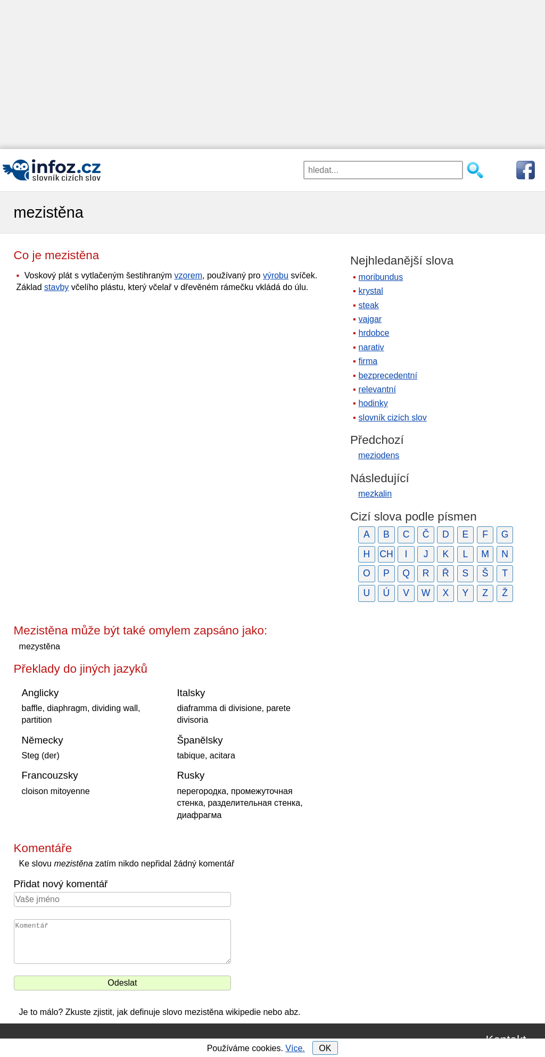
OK (325, 1048)
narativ (371, 347)
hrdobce (374, 332)
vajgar (370, 319)
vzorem (188, 275)
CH (386, 554)
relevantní (377, 389)
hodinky (373, 403)
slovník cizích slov (393, 417)
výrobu (275, 275)
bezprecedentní (388, 375)
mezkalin (375, 493)
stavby (56, 287)
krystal (371, 290)
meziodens (378, 455)
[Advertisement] (272, 74)
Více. (294, 1048)
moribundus (381, 277)
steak (369, 305)
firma (368, 361)
